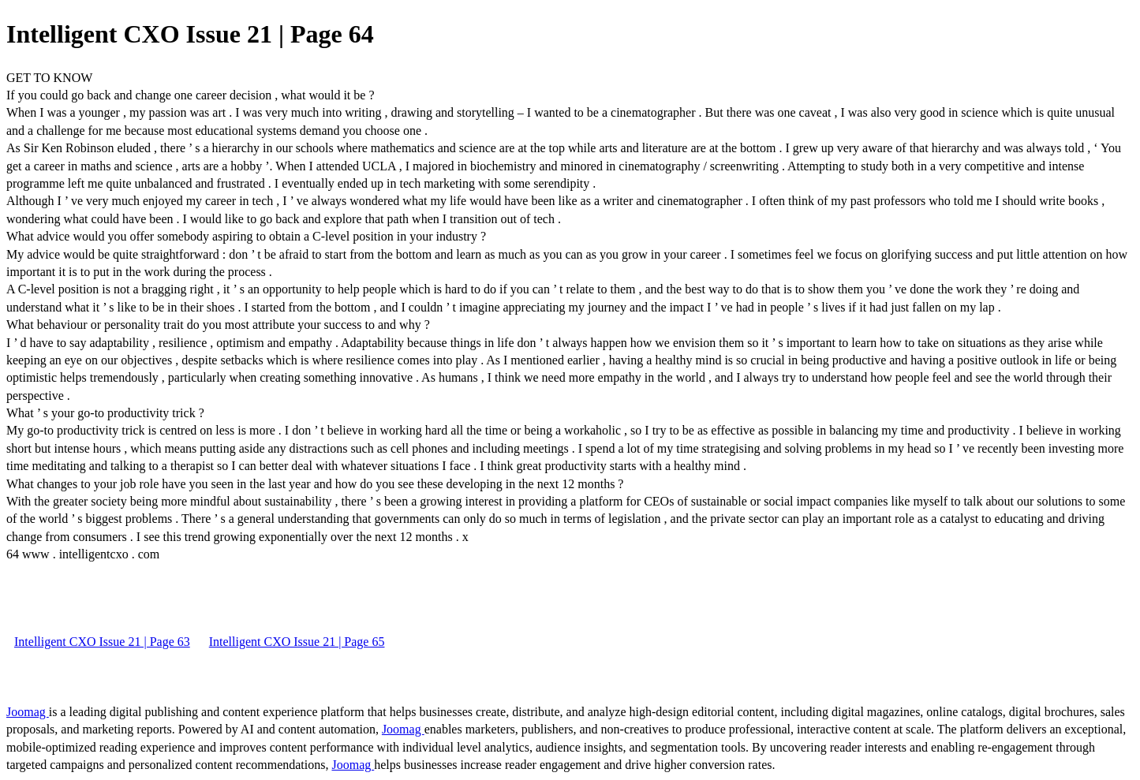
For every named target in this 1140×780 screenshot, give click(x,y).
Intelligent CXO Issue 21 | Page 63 (102, 641)
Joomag (27, 711)
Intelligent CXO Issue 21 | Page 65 (297, 641)
